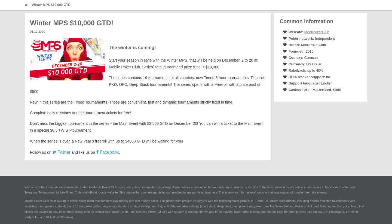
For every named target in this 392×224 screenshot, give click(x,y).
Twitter (61, 152)
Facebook (107, 152)
